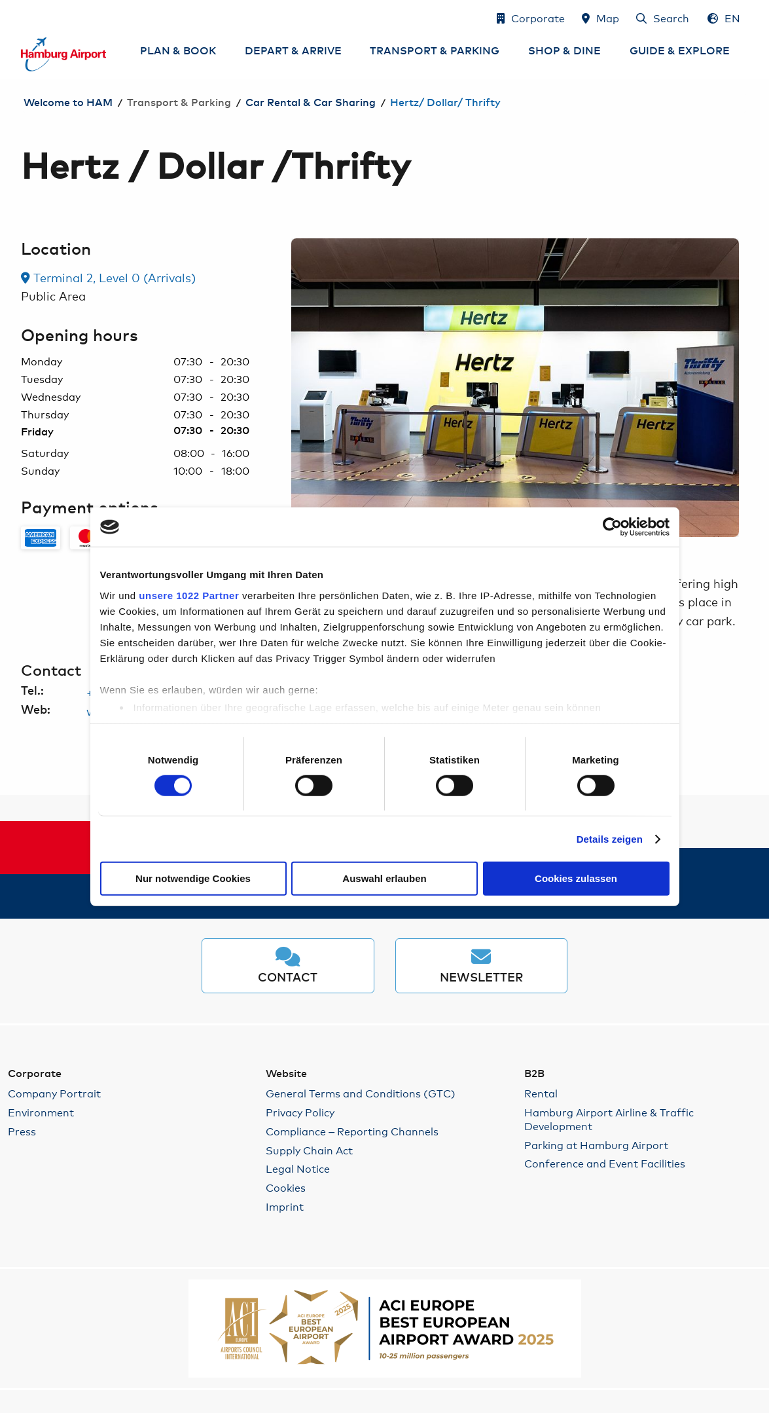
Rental (541, 1093)
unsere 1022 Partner (189, 594)
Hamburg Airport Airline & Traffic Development (609, 1119)
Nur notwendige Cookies (193, 878)
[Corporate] (531, 17)
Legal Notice (298, 1168)
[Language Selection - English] (724, 17)
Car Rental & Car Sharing (310, 103)
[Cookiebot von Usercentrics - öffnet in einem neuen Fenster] (612, 527)
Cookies (286, 1187)
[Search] (662, 17)
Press (22, 1131)
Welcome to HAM (68, 103)
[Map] (600, 17)
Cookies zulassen (576, 878)
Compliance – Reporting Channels (352, 1131)
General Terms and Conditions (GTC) (361, 1093)
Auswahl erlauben (384, 878)
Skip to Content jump (21, 17)
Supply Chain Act (309, 1150)
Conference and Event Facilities (604, 1163)
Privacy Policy (300, 1112)
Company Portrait (54, 1093)
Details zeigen (610, 839)
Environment (41, 1112)
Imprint (285, 1206)
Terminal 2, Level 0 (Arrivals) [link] (108, 277)
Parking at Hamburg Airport (596, 1145)
